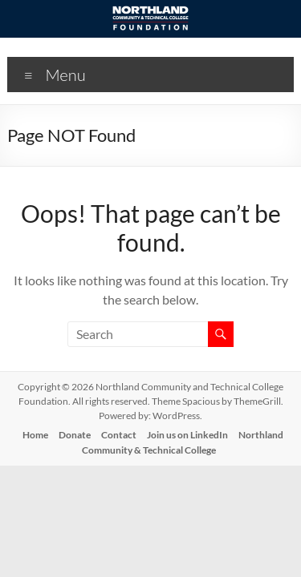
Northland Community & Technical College (182, 442)
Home (35, 435)
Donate (75, 435)
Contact (118, 435)
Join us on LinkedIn (187, 435)
